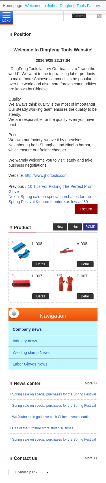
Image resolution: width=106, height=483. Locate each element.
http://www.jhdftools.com (46, 175)
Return (86, 209)
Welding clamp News (31, 352)
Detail (40, 264)
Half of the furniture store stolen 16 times (42, 428)
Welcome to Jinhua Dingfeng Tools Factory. (63, 5)
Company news (27, 329)
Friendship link (26, 472)
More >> (91, 383)
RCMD (90, 227)
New (60, 227)
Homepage (12, 5)
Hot (75, 227)
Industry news (25, 341)
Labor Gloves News (30, 364)
